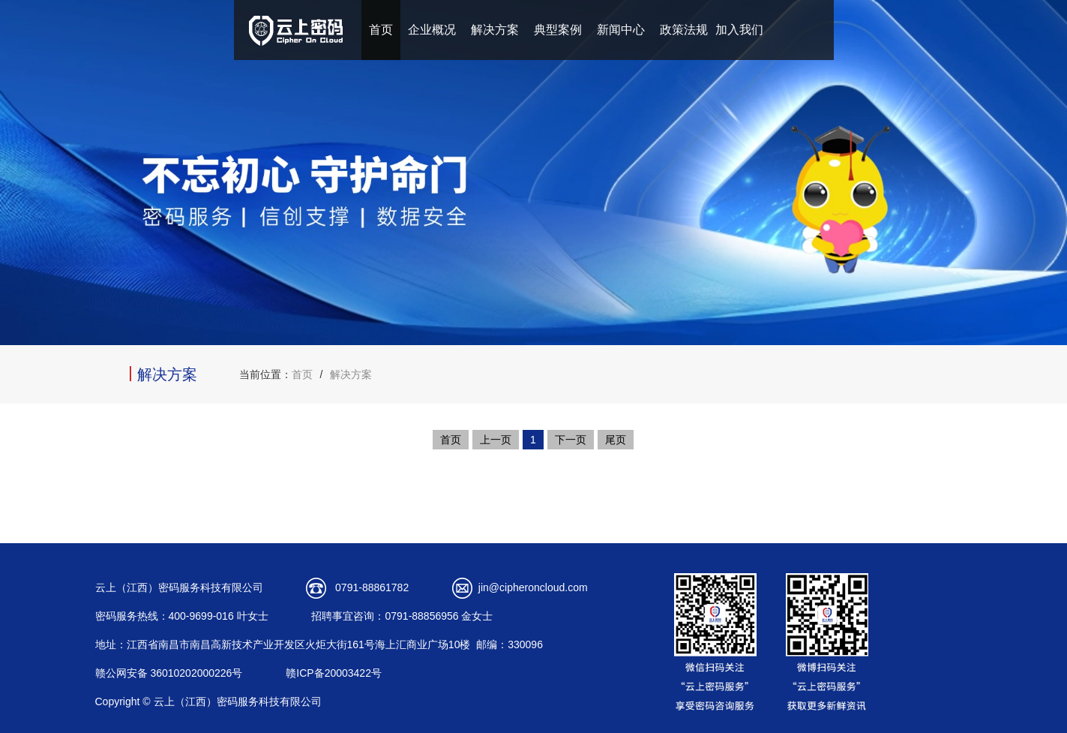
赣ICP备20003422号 (334, 673)
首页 (381, 29)
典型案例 (558, 29)
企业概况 (432, 29)
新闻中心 (621, 29)
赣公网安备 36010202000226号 (169, 673)
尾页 (615, 440)
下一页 (570, 440)
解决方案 (495, 29)
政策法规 (684, 29)
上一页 (495, 440)
